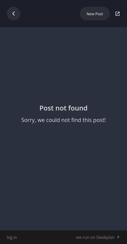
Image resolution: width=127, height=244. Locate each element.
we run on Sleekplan (95, 237)
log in (12, 237)
